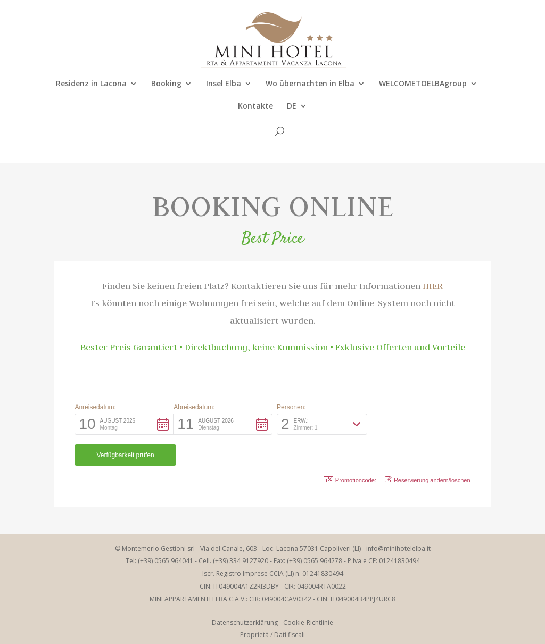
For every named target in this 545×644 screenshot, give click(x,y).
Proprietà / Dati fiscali (272, 603)
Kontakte (255, 106)
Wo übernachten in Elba (310, 84)
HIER (433, 285)
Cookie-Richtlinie (308, 591)
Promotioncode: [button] (350, 448)
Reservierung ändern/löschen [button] (427, 448)
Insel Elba (223, 84)
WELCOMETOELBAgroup (423, 84)
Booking (166, 84)
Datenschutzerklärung (245, 591)
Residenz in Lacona (91, 84)
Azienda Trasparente (273, 616)
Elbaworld (292, 629)
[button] (124, 424)
